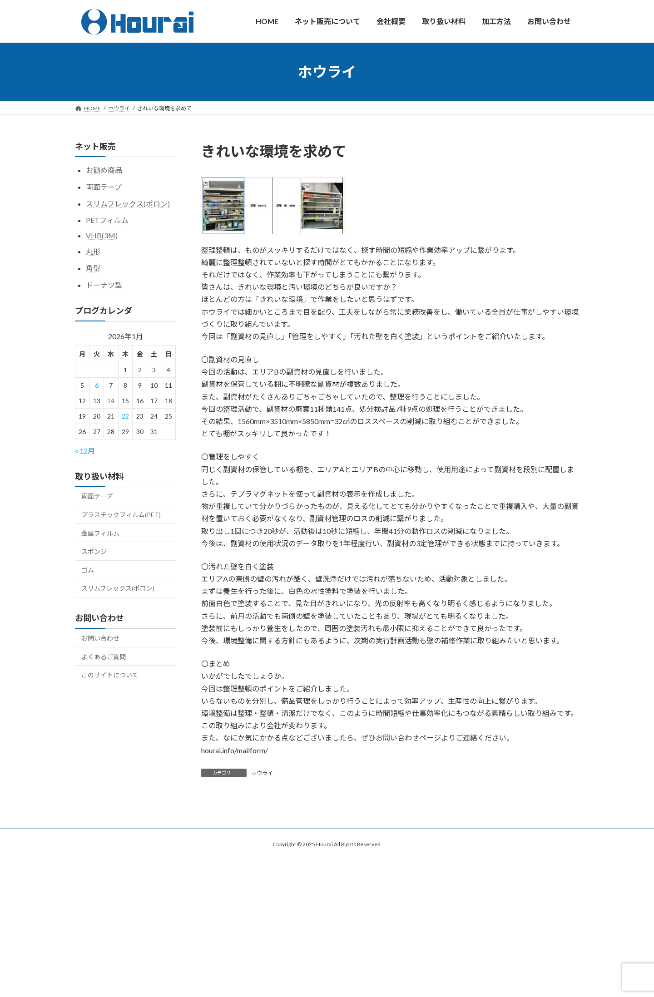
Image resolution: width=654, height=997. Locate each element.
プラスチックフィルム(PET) (121, 514)
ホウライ (262, 773)
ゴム (87, 569)
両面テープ (104, 186)
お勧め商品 (104, 170)
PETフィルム (107, 220)
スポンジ (94, 551)
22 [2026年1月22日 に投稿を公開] (125, 416)
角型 (93, 267)
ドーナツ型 (104, 284)
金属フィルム (100, 533)
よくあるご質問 (103, 656)
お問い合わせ (100, 638)
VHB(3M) (102, 235)
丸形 (93, 251)
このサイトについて (110, 675)
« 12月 (85, 450)
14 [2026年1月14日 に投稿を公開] (110, 401)
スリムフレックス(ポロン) (128, 203)
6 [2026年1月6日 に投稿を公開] (97, 385)
